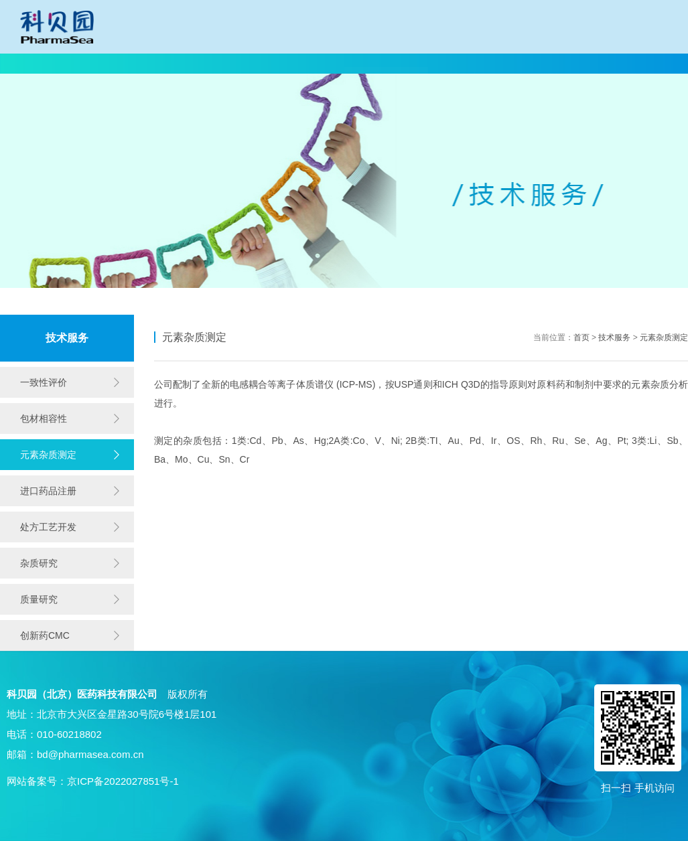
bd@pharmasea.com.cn (90, 754)
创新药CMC (45, 635)
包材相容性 (43, 418)
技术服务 (386, 63)
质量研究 (39, 599)
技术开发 (302, 63)
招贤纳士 (554, 63)
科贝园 (133, 63)
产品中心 (470, 63)
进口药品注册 (48, 490)
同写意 (639, 63)
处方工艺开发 (48, 527)
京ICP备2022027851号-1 (123, 781)
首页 (581, 337)
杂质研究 (39, 563)
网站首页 (49, 63)
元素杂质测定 (48, 454)
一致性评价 (217, 63)
